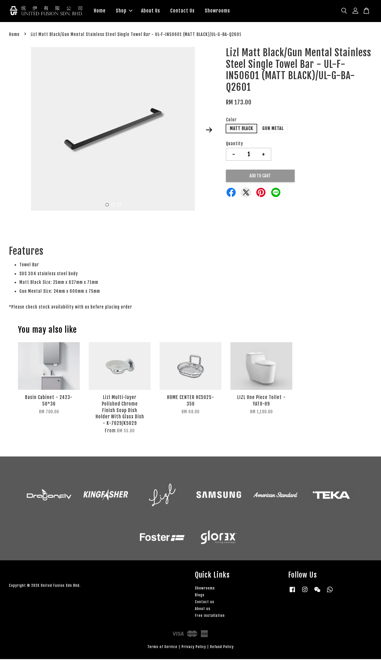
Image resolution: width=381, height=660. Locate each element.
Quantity (234, 144)
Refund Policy (222, 648)
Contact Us (182, 11)
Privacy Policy (194, 648)
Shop (124, 11)
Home (100, 11)
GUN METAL (272, 129)
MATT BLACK (241, 129)
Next (209, 130)
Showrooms (217, 11)
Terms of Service (162, 648)
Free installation (210, 616)
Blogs (199, 596)
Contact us (204, 602)
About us (202, 609)
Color (231, 120)
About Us (150, 11)
